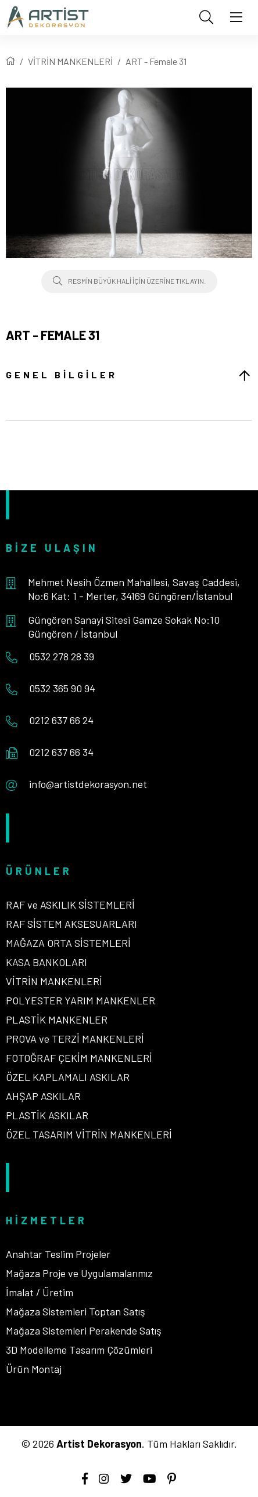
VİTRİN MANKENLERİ (70, 61)
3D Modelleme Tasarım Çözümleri (79, 1349)
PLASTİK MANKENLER (56, 1019)
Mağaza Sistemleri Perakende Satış (84, 1330)
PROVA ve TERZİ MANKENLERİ (75, 1038)
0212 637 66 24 (61, 720)
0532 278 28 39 (61, 656)
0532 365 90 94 (62, 688)
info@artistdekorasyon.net (88, 784)
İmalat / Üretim (39, 1292)
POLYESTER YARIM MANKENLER (80, 1000)
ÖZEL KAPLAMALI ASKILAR (68, 1077)
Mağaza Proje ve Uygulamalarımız (79, 1273)
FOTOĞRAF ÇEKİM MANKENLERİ (79, 1057)
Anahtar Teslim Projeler (58, 1254)
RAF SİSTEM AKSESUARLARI (71, 923)
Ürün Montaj (34, 1368)
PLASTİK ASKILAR (47, 1115)
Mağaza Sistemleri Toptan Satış (75, 1311)
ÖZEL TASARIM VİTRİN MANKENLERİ (89, 1134)
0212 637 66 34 (61, 752)
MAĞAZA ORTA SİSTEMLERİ (68, 942)
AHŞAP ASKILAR (43, 1096)
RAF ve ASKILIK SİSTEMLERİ (70, 904)
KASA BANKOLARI (46, 962)
